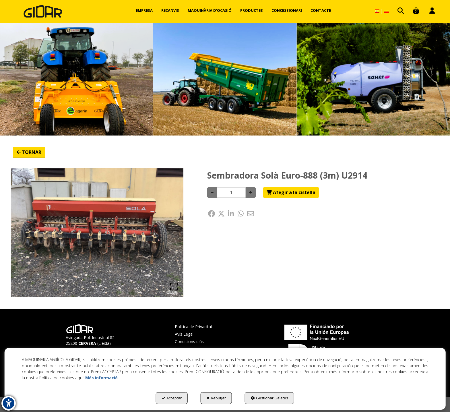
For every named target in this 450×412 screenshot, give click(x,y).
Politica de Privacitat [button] (193, 326)
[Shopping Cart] (291, 192)
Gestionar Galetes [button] (269, 398)
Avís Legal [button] (184, 334)
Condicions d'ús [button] (189, 341)
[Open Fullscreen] (174, 286)
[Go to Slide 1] (92, 289)
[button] (42, 11)
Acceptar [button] (172, 398)
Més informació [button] (101, 377)
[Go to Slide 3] (102, 289)
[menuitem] (144, 10)
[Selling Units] (231, 192)
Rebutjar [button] (216, 398)
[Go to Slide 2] (97, 289)
